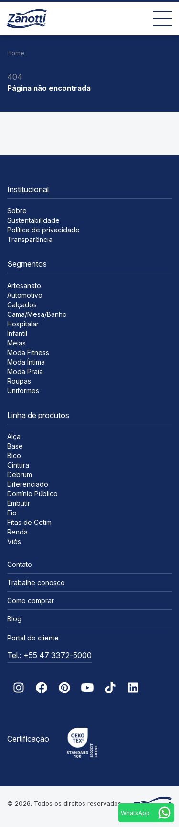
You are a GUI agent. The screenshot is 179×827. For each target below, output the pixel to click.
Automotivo (24, 295)
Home (15, 53)
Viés (14, 541)
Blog (14, 619)
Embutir (18, 503)
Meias (16, 343)
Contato (19, 564)
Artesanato (24, 286)
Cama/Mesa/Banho (37, 314)
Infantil (17, 333)
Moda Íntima (26, 362)
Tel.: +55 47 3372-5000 (49, 655)
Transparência (30, 239)
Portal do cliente (33, 638)
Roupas (19, 381)
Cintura (18, 465)
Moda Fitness (28, 352)
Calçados (22, 305)
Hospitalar (23, 324)
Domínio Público (32, 494)
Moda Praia (25, 371)
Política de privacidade (43, 230)
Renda (17, 532)
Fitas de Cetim (29, 522)
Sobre (17, 211)
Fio (12, 513)
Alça (14, 436)
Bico (14, 455)
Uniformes (23, 391)
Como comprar (30, 601)
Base (15, 446)
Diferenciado (27, 484)
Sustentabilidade (33, 220)
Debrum (19, 475)
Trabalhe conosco (36, 582)
